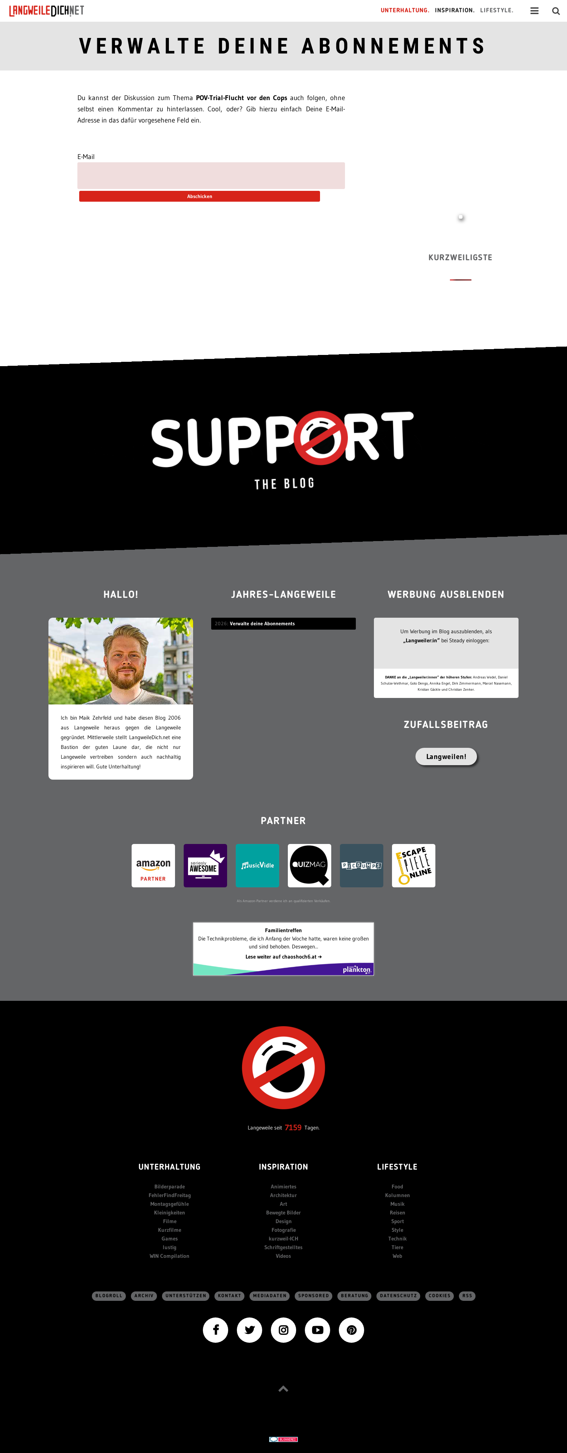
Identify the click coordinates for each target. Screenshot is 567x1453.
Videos (283, 1255)
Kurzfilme (169, 1229)
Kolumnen (397, 1195)
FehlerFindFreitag (170, 1195)
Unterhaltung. (405, 11)
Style (397, 1229)
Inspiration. (455, 11)
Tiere (397, 1247)
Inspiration (283, 1167)
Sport (397, 1221)
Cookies (440, 1296)
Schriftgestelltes (283, 1247)
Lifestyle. (497, 11)
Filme (169, 1221)
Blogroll (109, 1296)
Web (397, 1255)
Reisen (397, 1212)
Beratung (354, 1296)
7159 (293, 1127)
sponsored (313, 1296)
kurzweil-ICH (283, 1238)
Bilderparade (169, 1186)
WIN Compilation (169, 1255)
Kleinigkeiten (169, 1212)
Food (397, 1186)
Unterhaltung (169, 1167)
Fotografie (284, 1229)
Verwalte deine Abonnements (283, 46)
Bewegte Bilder (283, 1212)
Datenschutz (398, 1296)
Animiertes (284, 1186)
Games (170, 1238)
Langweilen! (446, 756)
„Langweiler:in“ (421, 640)
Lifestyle (397, 1167)
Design (284, 1221)
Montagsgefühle (169, 1203)
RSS (467, 1296)
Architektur (283, 1195)
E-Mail (86, 157)
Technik (397, 1238)
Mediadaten (270, 1296)
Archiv (144, 1296)
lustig (169, 1247)
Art (283, 1203)
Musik (398, 1203)
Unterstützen (186, 1296)
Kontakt (230, 1296)
